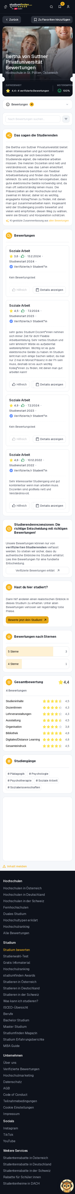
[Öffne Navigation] (5, 6)
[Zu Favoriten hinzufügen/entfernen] (52, 19)
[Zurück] (11, 19)
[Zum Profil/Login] (68, 6)
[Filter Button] (66, 119)
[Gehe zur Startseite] (21, 7)
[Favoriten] (59, 6)
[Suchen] (51, 6)
